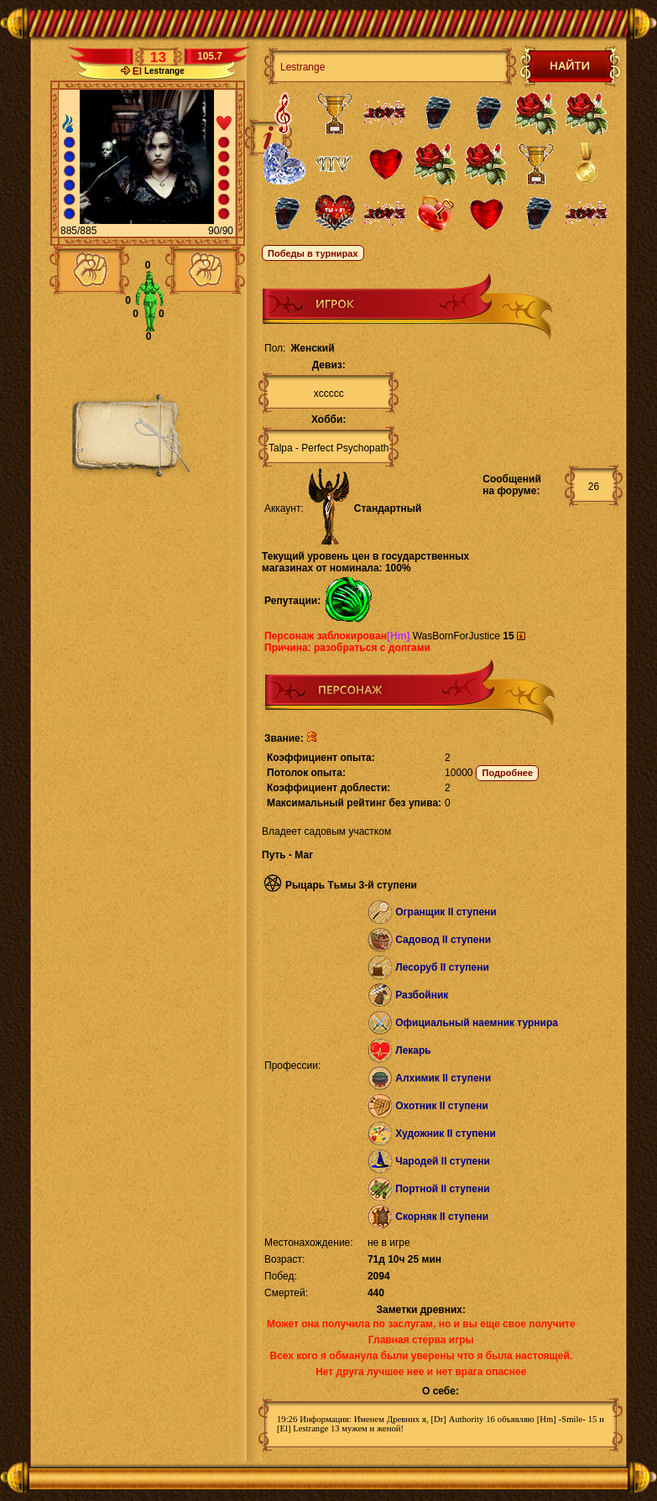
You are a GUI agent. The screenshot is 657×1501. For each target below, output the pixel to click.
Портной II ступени (442, 1189)
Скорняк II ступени (441, 1216)
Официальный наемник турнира (476, 1023)
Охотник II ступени (441, 1106)
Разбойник (421, 995)
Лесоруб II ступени (442, 967)
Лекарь (412, 1050)
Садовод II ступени (443, 940)
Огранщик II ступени (446, 912)
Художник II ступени (445, 1133)
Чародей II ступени (442, 1161)
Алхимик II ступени (443, 1078)
